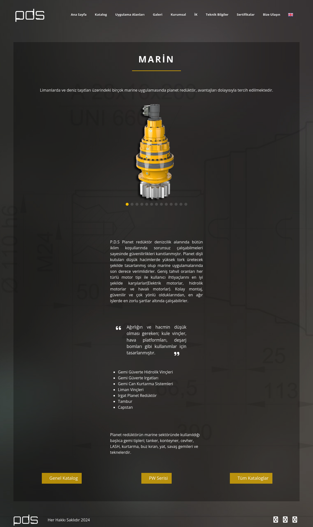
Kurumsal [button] (178, 14)
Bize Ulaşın (271, 14)
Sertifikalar (246, 14)
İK (196, 14)
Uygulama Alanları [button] (130, 14)
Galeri (157, 14)
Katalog (101, 14)
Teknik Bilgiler (217, 14)
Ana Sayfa (79, 14)
